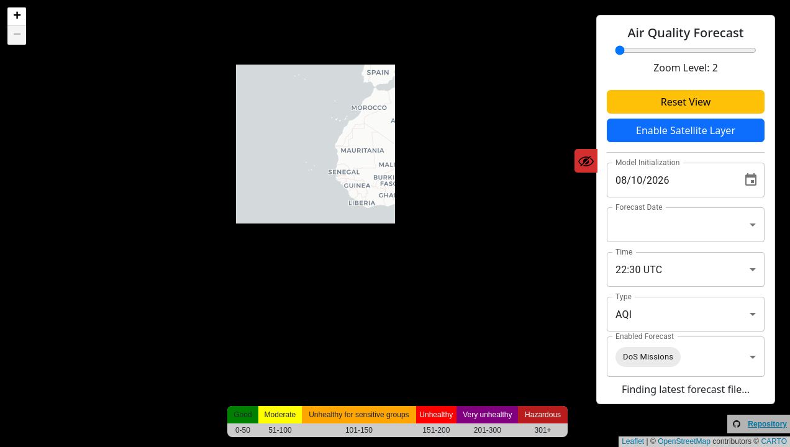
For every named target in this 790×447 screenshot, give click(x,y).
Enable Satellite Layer (685, 130)
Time (623, 252)
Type (623, 296)
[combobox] (686, 224)
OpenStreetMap (684, 441)
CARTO (774, 441)
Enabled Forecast (644, 336)
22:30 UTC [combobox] (638, 270)
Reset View (686, 102)
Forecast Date (639, 207)
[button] (16, 16)
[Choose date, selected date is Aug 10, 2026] (750, 180)
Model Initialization (647, 162)
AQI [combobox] (623, 314)
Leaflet (633, 441)
